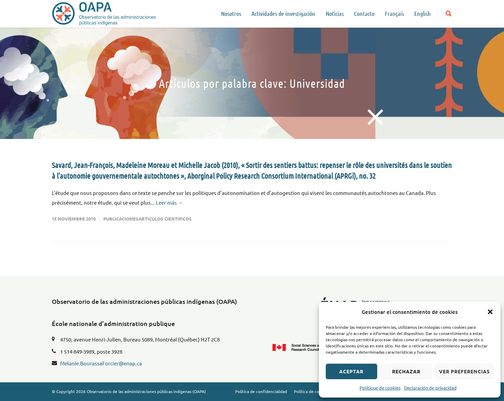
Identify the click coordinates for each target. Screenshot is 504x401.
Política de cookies (311, 391)
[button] (490, 311)
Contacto (364, 13)
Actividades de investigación (283, 13)
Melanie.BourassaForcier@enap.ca (101, 363)
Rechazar (406, 371)
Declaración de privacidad (430, 388)
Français (394, 13)
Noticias (335, 13)
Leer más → (169, 202)
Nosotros (231, 13)
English (422, 13)
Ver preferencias (464, 371)
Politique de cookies (380, 388)
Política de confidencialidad (261, 391)
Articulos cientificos (165, 219)
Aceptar (351, 371)
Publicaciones (121, 219)
